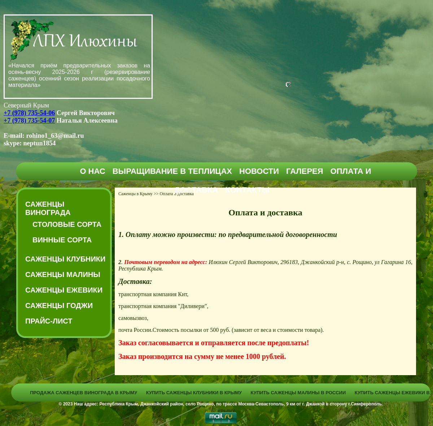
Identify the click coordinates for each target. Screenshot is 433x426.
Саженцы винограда (48, 208)
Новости (259, 171)
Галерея (304, 171)
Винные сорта (62, 240)
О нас (92, 171)
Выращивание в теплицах (172, 171)
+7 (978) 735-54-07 (29, 120)
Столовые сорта (66, 224)
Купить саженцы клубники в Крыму (194, 392)
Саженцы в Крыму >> (138, 193)
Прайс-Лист (48, 321)
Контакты (247, 189)
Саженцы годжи (59, 305)
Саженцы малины (62, 274)
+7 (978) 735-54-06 (29, 113)
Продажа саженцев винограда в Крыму (83, 392)
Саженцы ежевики (63, 290)
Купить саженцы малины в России (298, 392)
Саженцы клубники (65, 259)
